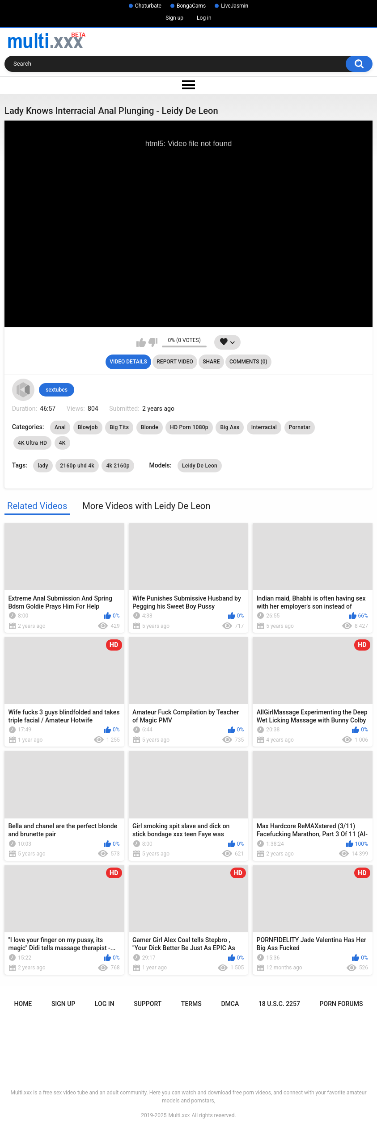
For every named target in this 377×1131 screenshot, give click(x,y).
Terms (191, 1003)
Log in (204, 18)
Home (23, 1003)
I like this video (141, 342)
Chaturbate (148, 6)
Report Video (175, 362)
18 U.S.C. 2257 (279, 1003)
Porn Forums (341, 1003)
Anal (60, 427)
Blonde (149, 427)
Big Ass (229, 427)
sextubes (57, 390)
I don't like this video (152, 342)
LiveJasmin (234, 6)
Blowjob (88, 427)
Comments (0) (248, 362)
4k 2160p (118, 466)
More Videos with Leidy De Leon (146, 506)
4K (62, 443)
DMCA (230, 1003)
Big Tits (119, 427)
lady (43, 466)
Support (147, 1003)
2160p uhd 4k (77, 466)
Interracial (264, 427)
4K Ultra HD (32, 443)
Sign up (174, 18)
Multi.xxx (179, 1115)
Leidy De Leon (199, 466)
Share (211, 362)
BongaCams (191, 6)
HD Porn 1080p (189, 427)
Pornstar (300, 427)
